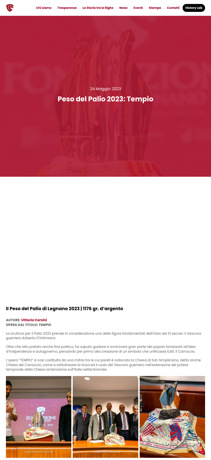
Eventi (138, 8)
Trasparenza (67, 8)
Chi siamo (44, 8)
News (123, 8)
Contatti (173, 8)
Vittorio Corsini (34, 320)
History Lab (193, 8)
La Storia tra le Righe (98, 8)
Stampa (155, 8)
